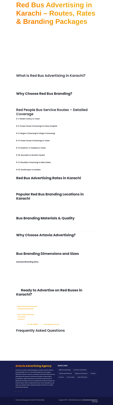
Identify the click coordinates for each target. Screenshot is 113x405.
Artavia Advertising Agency (33, 366)
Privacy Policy (71, 377)
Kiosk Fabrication (82, 377)
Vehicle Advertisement (65, 373)
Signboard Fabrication (81, 373)
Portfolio (93, 373)
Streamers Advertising (80, 370)
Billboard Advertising (64, 370)
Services (61, 377)
